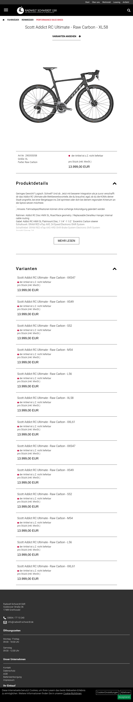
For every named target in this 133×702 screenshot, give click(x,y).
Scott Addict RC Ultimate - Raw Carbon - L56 (44, 373)
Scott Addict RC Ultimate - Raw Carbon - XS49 (45, 301)
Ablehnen (125, 692)
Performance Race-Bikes (49, 20)
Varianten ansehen (64, 36)
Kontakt (7, 667)
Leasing (116, 2)
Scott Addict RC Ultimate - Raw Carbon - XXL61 (46, 422)
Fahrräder (13, 20)
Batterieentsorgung (12, 677)
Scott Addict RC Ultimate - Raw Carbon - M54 (45, 349)
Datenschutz (9, 670)
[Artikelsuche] (128, 11)
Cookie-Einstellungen (107, 692)
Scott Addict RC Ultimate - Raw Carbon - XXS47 (46, 277)
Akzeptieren (124, 697)
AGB (5, 674)
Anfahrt (126, 2)
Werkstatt (106, 2)
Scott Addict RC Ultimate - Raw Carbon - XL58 (66, 27)
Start (87, 2)
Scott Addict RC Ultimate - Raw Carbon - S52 (44, 325)
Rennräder (28, 20)
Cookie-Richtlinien (72, 693)
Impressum (8, 680)
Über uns (96, 2)
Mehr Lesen (66, 240)
